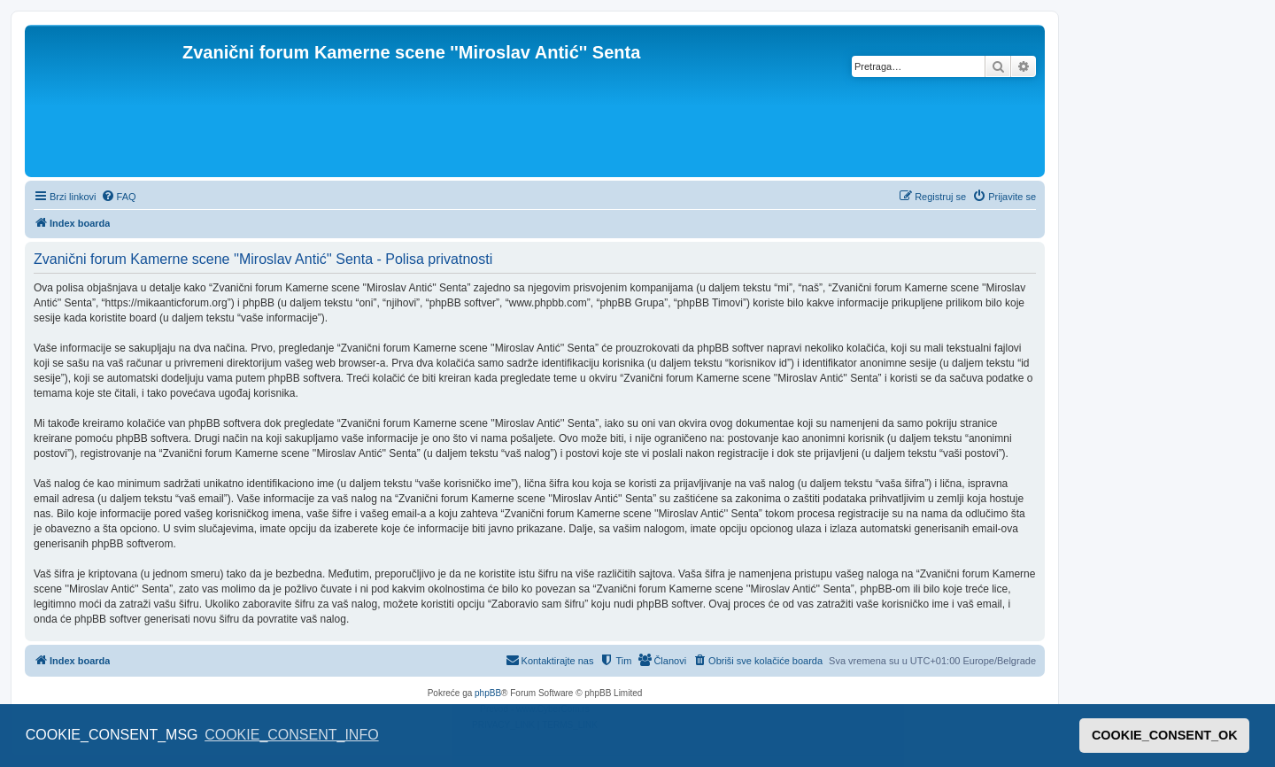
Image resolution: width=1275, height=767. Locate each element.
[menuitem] (118, 196)
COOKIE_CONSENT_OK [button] (1165, 735)
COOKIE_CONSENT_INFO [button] (291, 734)
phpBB (488, 693)
